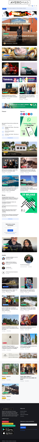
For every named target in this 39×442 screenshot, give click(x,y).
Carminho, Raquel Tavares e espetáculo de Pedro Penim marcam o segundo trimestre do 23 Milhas (10, 346)
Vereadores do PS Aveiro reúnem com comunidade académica (9, 201)
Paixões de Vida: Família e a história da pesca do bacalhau (11, 261)
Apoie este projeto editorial (8, 422)
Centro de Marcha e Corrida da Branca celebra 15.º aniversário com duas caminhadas (10, 308)
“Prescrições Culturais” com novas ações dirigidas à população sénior (28, 307)
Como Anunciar (5, 420)
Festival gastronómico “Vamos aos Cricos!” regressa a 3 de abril (9, 289)
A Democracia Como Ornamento (12, 270)
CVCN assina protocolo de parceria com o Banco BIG (9, 205)
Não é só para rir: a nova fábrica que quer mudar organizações (19, 244)
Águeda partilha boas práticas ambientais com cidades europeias (7, 93)
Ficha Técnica (22, 411)
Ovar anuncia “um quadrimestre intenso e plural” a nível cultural (27, 289)
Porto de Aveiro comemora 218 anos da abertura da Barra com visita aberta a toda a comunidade (10, 188)
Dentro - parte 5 (6, 375)
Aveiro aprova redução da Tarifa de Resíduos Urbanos (16, 8)
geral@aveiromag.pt (5, 417)
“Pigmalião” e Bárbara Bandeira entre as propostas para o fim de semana (10, 69)
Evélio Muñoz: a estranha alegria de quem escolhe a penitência (19, 37)
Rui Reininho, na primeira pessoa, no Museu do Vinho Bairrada (28, 326)
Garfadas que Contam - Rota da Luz (12, 133)
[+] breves (10, 217)
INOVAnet (4, 439)
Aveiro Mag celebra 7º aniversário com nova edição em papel (28, 377)
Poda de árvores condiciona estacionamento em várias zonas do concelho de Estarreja (10, 214)
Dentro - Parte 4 (6, 395)
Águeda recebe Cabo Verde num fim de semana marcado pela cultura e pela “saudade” (9, 209)
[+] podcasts (10, 136)
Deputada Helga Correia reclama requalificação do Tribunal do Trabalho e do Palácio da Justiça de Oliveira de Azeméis (10, 196)
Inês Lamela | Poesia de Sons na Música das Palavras (10, 123)
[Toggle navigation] (30, 6)
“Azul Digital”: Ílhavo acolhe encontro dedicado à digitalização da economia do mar (28, 188)
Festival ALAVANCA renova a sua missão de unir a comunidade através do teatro (10, 327)
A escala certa (8, 266)
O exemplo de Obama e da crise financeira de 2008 (12, 256)
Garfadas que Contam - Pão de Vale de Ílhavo (11, 127)
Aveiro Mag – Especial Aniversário (9, 424)
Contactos (22, 414)
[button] (34, 6)
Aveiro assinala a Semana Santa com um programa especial (28, 345)
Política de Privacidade (24, 413)
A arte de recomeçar (25, 263)
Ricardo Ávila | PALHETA (9, 129)
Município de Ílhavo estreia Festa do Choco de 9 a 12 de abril (19, 57)
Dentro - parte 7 (10, 149)
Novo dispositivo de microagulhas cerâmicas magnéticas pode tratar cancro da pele (19, 93)
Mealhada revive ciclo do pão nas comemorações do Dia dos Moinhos (28, 169)
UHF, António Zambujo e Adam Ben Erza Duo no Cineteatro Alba (10, 169)
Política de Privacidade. (11, 232)
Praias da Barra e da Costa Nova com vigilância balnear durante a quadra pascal (30, 94)
